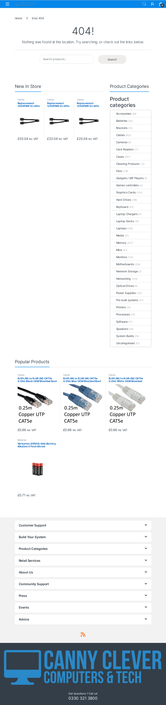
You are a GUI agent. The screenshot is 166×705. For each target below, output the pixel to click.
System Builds (122, 336)
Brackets (118, 128)
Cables (21, 99)
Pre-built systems (124, 300)
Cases (117, 156)
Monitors (118, 257)
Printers (118, 307)
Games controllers (124, 185)
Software (119, 321)
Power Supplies (123, 293)
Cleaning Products (124, 163)
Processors (120, 314)
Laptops (118, 228)
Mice (116, 250)
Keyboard (119, 206)
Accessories (120, 113)
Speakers (119, 328)
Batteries (118, 120)
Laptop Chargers (124, 214)
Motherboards (122, 264)
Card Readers (122, 149)
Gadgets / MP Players (127, 178)
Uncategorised (122, 343)
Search (144, 4)
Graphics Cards (123, 192)
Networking (120, 278)
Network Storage (124, 271)
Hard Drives (120, 199)
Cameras (118, 142)
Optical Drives (122, 285)
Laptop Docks (122, 221)
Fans (116, 171)
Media (117, 235)
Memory (118, 242)
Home (18, 18)
